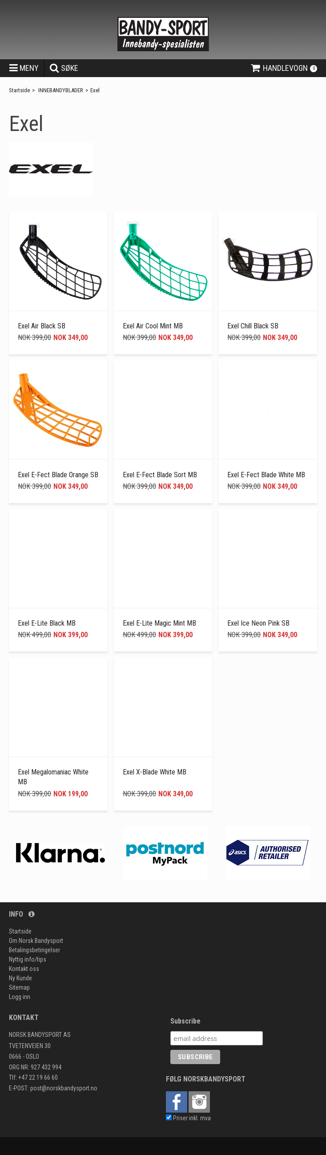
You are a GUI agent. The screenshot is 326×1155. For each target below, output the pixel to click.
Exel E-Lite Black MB (47, 623)
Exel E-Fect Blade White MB (266, 475)
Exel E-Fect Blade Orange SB (58, 475)
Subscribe (185, 1021)
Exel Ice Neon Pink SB (258, 623)
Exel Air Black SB (41, 326)
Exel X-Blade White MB (154, 772)
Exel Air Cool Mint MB (153, 326)
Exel (95, 90)
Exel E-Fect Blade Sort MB (160, 475)
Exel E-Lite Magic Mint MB (159, 623)
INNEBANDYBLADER (60, 90)
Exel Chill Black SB (252, 326)
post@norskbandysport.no (63, 1088)
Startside (19, 90)
